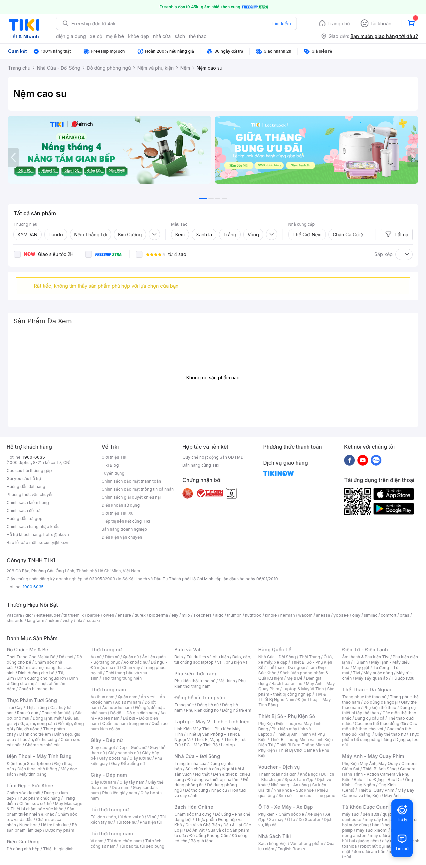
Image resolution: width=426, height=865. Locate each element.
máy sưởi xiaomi (385, 835)
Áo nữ (96, 656)
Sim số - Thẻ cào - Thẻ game (307, 795)
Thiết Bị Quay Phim (376, 790)
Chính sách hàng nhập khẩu (33, 526)
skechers (202, 615)
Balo (178, 656)
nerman (287, 615)
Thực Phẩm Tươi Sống (32, 700)
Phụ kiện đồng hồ (202, 710)
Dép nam (120, 787)
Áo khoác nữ (135, 662)
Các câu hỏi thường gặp (29, 470)
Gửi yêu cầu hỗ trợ (24, 478)
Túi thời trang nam (112, 833)
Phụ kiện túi (151, 822)
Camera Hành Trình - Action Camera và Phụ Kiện (378, 774)
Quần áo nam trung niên (125, 723)
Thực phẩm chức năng (38, 798)
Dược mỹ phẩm (59, 830)
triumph (234, 615)
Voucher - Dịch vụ (279, 767)
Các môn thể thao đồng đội (380, 723)
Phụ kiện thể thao (379, 707)
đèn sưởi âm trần (369, 851)
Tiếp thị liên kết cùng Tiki (126, 521)
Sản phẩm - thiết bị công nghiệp (296, 691)
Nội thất (202, 774)
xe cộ (96, 36)
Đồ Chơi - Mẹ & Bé (27, 649)
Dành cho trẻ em (35, 734)
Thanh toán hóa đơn (277, 774)
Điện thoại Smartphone (29, 763)
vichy (68, 620)
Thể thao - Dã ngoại (286, 667)
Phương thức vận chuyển (30, 494)
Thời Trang (309, 656)
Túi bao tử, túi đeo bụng (141, 846)
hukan (53, 620)
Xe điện (315, 814)
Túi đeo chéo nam (124, 840)
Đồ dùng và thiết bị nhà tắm (213, 779)
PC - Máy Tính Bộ (201, 744)
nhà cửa (162, 36)
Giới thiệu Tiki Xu (117, 513)
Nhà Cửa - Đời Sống (197, 756)
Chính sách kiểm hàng (28, 502)
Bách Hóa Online (193, 807)
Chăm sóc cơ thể (35, 803)
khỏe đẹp (138, 36)
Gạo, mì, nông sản (37, 723)
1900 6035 (33, 586)
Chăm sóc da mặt (24, 792)
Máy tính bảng (33, 774)
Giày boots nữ (112, 758)
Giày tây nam (131, 782)
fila (79, 620)
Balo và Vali (188, 649)
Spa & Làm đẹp (299, 779)
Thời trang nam (108, 689)
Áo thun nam (102, 696)
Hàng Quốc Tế (274, 649)
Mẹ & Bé (295, 678)
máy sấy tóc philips (383, 819)
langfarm (35, 620)
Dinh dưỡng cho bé (36, 672)
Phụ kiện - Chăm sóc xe (281, 814)
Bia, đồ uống (28, 728)
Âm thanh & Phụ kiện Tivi (365, 656)
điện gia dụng (71, 36)
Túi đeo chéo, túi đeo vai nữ (117, 816)
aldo (219, 615)
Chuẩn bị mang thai (37, 688)
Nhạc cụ (219, 790)
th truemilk (74, 615)
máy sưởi (350, 814)
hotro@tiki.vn (56, 534)
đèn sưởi (371, 814)
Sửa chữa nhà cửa (202, 768)
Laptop (228, 744)
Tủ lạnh (360, 662)
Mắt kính (227, 680)
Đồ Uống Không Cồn (208, 835)
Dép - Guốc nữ (132, 747)
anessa (323, 615)
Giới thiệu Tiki (114, 457)
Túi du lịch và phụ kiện (207, 656)
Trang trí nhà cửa (190, 763)
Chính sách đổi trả (24, 510)
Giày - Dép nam (109, 775)
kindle (271, 615)
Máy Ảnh (392, 795)
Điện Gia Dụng (23, 841)
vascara (14, 615)
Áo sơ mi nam (128, 702)
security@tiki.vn (54, 542)
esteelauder (48, 615)
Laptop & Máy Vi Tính (303, 688)
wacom (305, 615)
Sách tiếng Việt (272, 843)
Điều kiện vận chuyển (122, 537)
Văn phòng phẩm (306, 843)
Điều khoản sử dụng (121, 505)
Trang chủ (338, 23)
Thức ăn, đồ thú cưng (37, 739)
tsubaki (93, 620)
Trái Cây (15, 707)
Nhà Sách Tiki (274, 836)
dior (29, 615)
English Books (291, 848)
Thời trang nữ (106, 649)
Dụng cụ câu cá (369, 718)
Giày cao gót (103, 747)
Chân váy (131, 667)
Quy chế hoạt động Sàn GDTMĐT (214, 457)
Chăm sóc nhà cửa (43, 744)
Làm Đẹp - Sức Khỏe (30, 785)
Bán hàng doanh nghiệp (124, 529)
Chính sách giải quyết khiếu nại (131, 497)
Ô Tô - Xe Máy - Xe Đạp (285, 807)
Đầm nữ (112, 656)
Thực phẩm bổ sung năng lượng (380, 737)
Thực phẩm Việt (57, 712)
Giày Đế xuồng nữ (128, 763)
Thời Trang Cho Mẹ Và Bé (31, 656)
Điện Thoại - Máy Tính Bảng (39, 756)
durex (140, 615)
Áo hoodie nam (117, 707)
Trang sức (184, 704)
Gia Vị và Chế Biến (202, 824)
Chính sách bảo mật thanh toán (131, 481)
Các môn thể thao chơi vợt (379, 726)
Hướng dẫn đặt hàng (26, 486)
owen (108, 615)
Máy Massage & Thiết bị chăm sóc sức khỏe (45, 806)
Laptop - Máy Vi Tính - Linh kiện (212, 721)
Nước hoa (28, 824)
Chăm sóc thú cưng (193, 814)
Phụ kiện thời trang (196, 673)
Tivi (356, 672)
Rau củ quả (27, 712)
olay (356, 615)
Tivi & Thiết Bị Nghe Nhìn (292, 697)
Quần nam (127, 696)
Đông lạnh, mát (47, 718)
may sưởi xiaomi (371, 830)
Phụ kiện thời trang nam (210, 683)
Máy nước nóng (378, 672)
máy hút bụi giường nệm (377, 838)
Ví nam (97, 840)
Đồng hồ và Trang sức (199, 697)
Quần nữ (131, 656)
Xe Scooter (309, 819)
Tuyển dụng (113, 473)
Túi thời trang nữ (110, 809)
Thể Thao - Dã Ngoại (366, 689)
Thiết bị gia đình (58, 848)
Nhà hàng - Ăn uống (290, 784)
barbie (93, 615)
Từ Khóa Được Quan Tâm (371, 807)
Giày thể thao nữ (390, 734)
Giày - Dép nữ (107, 740)
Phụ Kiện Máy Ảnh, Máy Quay (370, 763)
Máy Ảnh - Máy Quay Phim (373, 756)
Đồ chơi (66, 656)
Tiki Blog (110, 465)
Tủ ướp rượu (402, 678)
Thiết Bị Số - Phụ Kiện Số (286, 716)
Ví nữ (151, 816)
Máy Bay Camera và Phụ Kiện (378, 793)
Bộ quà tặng (202, 840)
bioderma (158, 615)
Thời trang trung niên (122, 678)
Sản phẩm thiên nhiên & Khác (40, 811)
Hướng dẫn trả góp (25, 518)
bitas (404, 615)
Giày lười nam (103, 782)
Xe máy (276, 819)
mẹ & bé (115, 36)
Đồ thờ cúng (196, 790)
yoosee (341, 615)
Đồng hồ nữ (208, 704)
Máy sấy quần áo (371, 678)
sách (180, 36)
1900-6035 (34, 457)
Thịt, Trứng (36, 707)
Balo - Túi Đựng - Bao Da (378, 779)
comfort (388, 615)
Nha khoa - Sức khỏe (294, 790)
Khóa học (309, 774)
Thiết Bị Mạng (207, 739)
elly (174, 615)
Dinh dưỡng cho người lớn (41, 678)
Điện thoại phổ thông (37, 768)
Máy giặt (361, 667)
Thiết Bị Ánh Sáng (380, 768)
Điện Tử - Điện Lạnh (365, 649)
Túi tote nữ (126, 822)
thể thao (198, 36)
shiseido (15, 620)
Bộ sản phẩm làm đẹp (42, 827)
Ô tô (291, 819)
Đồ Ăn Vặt (195, 830)
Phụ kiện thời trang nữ (194, 680)
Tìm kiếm (281, 23)
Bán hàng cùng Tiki (200, 465)
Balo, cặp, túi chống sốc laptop (212, 659)
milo (186, 615)
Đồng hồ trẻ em (236, 710)
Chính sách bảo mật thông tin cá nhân (138, 489)
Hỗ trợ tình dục (55, 824)
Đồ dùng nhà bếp (23, 848)
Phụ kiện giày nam (119, 792)
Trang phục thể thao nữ (364, 696)
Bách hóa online (287, 683)
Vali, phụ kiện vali (233, 662)
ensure (124, 615)
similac (370, 615)
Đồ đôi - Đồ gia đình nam (133, 712)
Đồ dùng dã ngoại (380, 702)
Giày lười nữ (140, 758)
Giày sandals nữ (123, 752)
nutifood (253, 615)
